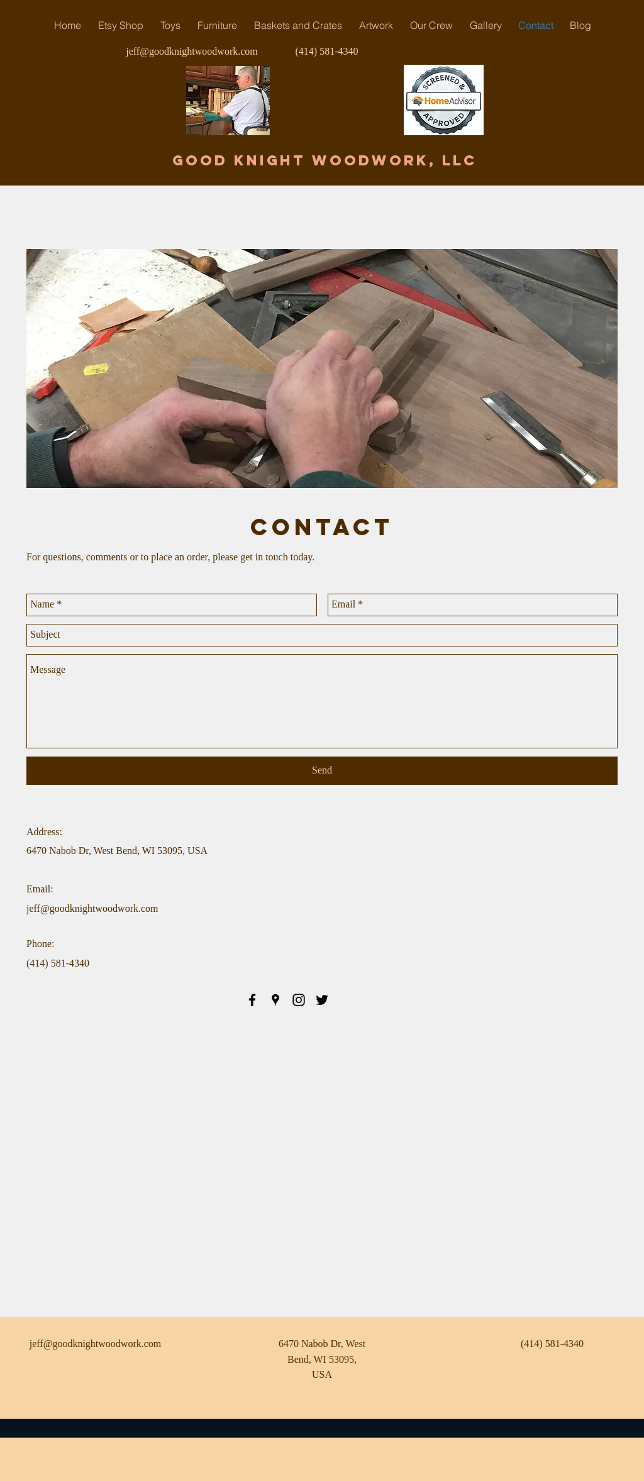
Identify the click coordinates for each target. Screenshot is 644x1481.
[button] (217, 25)
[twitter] (322, 1000)
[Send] (322, 771)
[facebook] (252, 1000)
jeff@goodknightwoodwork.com (192, 51)
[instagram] (299, 1000)
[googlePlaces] (275, 1000)
